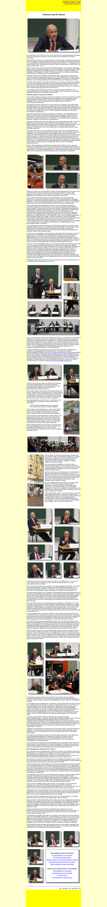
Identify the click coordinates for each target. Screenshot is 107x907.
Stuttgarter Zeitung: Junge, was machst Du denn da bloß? (62, 860)
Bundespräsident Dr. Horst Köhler (62, 871)
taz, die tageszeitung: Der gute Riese (62, 855)
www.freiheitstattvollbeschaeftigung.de (61, 360)
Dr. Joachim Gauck (62, 875)
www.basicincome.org (48, 344)
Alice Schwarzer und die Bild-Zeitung (62, 877)
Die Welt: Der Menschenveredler (62, 857)
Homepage (65, 888)
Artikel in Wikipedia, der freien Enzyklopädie (62, 864)
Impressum (75, 888)
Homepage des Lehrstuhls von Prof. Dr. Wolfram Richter (57, 353)
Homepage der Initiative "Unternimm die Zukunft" (62, 862)
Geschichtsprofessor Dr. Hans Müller (62, 873)
